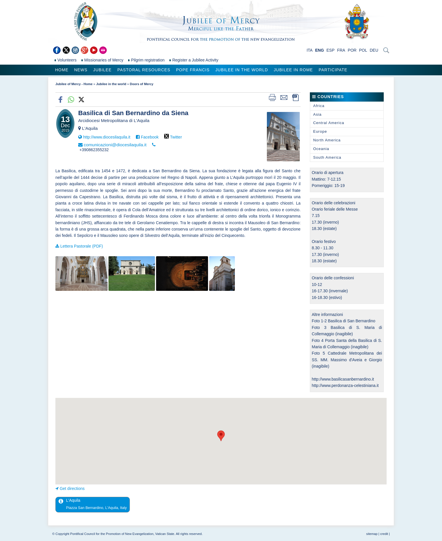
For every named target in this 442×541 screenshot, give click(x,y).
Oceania (321, 149)
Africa (318, 106)
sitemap (371, 534)
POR (352, 50)
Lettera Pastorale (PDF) (81, 246)
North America (326, 140)
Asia (317, 114)
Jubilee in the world (242, 70)
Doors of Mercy (141, 84)
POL (363, 50)
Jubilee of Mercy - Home (74, 84)
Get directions (72, 488)
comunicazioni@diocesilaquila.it (115, 144)
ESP (331, 50)
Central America (328, 123)
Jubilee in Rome (293, 70)
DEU (374, 50)
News (80, 70)
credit (384, 534)
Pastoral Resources (143, 70)
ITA (310, 50)
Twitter (176, 137)
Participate (333, 70)
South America (327, 157)
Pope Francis (192, 70)
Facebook (149, 137)
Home (61, 70)
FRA (341, 50)
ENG (319, 50)
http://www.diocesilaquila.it (106, 137)
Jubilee (102, 70)
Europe (320, 131)
